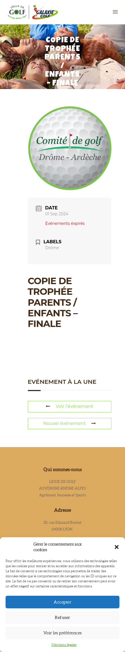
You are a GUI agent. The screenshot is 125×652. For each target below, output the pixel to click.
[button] (116, 547)
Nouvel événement (69, 423)
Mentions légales (64, 644)
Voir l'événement (69, 406)
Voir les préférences (62, 632)
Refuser (62, 617)
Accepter (62, 602)
